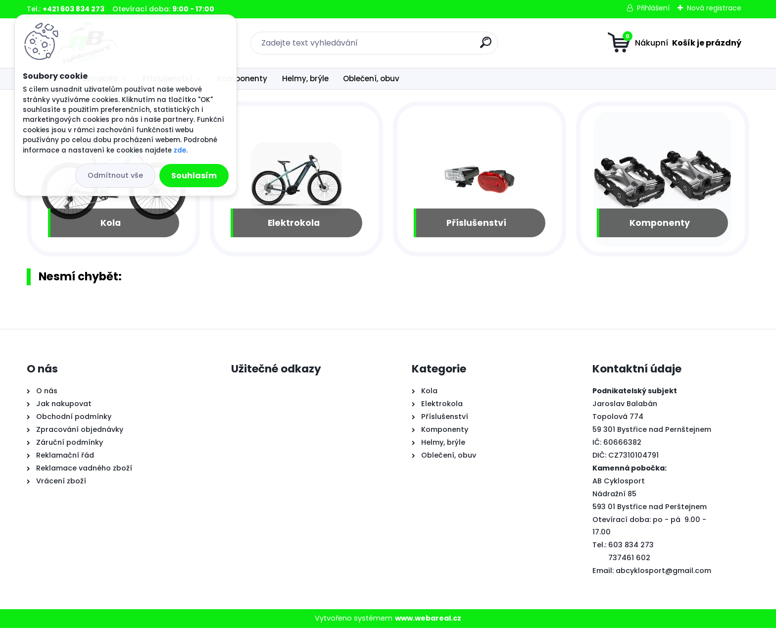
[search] (485, 46)
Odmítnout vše (115, 175)
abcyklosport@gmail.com (663, 572)
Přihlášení (653, 8)
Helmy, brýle (305, 78)
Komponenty (242, 78)
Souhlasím (194, 175)
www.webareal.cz (428, 619)
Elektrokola (294, 223)
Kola (110, 223)
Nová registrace (714, 8)
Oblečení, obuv (371, 78)
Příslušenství (476, 223)
